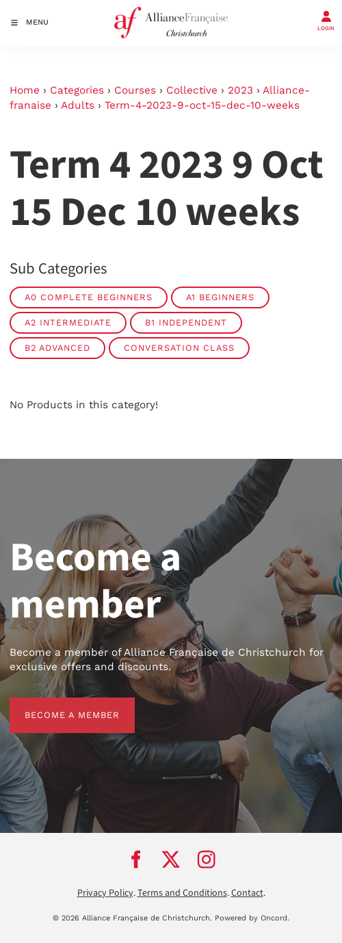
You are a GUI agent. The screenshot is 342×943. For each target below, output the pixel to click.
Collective (192, 90)
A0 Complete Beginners (89, 297)
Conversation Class (179, 348)
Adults (77, 105)
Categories (77, 90)
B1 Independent (186, 322)
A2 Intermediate (68, 322)
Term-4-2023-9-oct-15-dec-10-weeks (202, 105)
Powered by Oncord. (252, 918)
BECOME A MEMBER (57, 705)
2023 (240, 90)
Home (25, 90)
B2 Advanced (57, 348)
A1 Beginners (220, 297)
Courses (135, 90)
